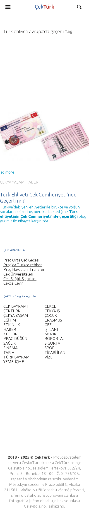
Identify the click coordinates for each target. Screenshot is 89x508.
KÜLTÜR (10, 334)
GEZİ (49, 324)
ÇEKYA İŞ (52, 311)
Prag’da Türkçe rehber (22, 265)
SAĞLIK (9, 343)
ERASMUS (53, 320)
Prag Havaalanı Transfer (24, 269)
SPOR (50, 348)
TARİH (8, 352)
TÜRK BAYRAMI (17, 357)
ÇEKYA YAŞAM (12, 182)
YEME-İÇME (13, 361)
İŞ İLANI (51, 329)
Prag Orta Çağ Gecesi (21, 260)
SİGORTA (52, 343)
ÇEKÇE (50, 306)
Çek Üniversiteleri (18, 274)
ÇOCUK (51, 315)
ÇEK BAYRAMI (15, 306)
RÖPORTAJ (55, 338)
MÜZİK (50, 334)
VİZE (49, 357)
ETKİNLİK (11, 324)
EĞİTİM (9, 320)
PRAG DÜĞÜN (15, 338)
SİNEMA (10, 348)
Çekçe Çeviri (13, 283)
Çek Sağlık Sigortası (19, 278)
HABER (32, 182)
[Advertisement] (42, 412)
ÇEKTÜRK (11, 311)
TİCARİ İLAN (55, 352)
